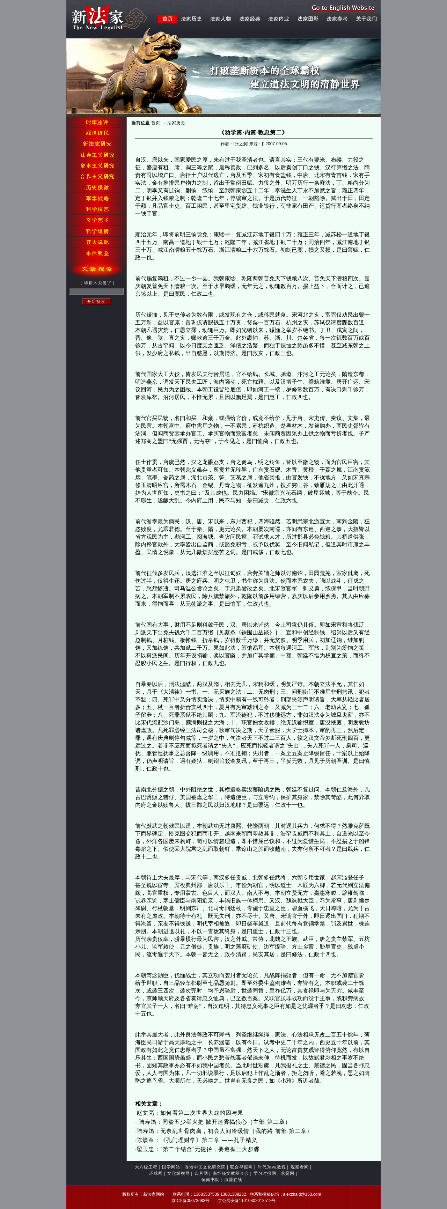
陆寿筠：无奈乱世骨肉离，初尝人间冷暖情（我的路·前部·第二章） (225, 1131)
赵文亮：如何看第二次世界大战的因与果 (190, 1113)
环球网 (156, 1173)
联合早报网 (241, 1167)
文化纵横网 (178, 1173)
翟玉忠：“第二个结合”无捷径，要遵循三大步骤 (198, 1149)
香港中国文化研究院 (205, 1167)
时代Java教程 (272, 1167)
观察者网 (300, 1167)
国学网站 (171, 1167)
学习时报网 (265, 1173)
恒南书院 (210, 1179)
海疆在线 (233, 1179)
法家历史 (176, 122)
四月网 (201, 1173)
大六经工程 (146, 1167)
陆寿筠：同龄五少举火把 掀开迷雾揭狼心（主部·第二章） (214, 1122)
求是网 (287, 1173)
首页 (155, 122)
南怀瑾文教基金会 (231, 1173)
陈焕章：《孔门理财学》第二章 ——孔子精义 (197, 1140)
